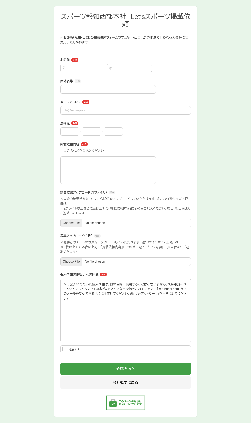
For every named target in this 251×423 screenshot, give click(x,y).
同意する (71, 349)
